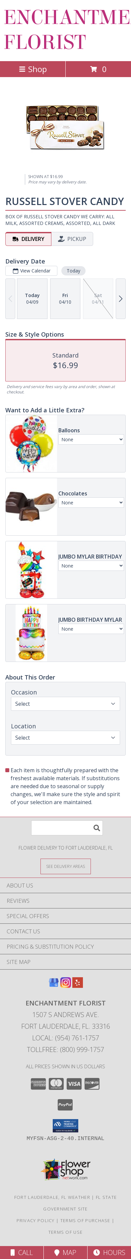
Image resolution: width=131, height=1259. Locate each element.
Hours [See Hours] (109, 1252)
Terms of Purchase (85, 1220)
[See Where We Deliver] (65, 866)
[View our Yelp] (77, 986)
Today (73, 270)
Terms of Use (65, 1232)
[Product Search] (67, 827)
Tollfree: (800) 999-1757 (65, 1049)
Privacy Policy (36, 1220)
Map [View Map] (65, 1252)
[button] (65, 1125)
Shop (33, 68)
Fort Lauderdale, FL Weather (52, 1197)
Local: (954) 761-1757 (65, 1037)
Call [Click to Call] (22, 1252)
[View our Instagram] (65, 986)
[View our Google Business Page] (53, 986)
